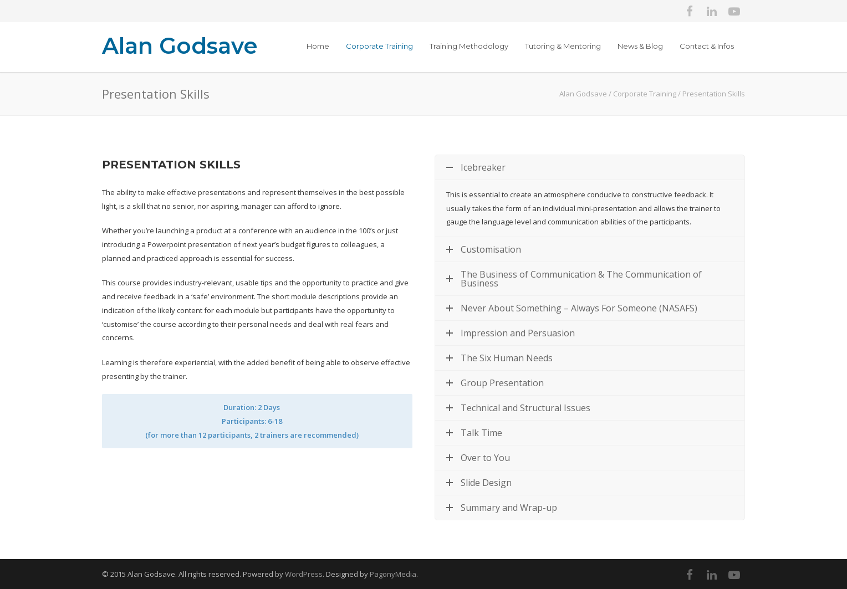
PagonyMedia (393, 574)
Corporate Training (379, 46)
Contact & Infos (707, 46)
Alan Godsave (180, 45)
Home (318, 46)
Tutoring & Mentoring (563, 46)
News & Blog (640, 46)
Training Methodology (469, 46)
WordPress (304, 574)
